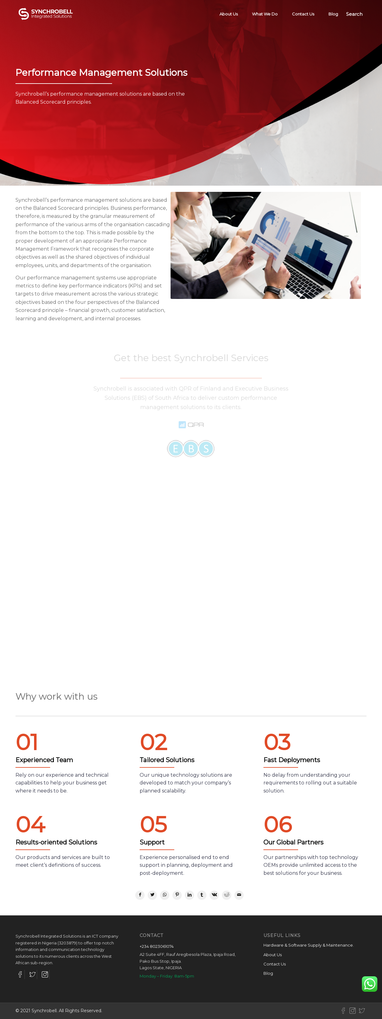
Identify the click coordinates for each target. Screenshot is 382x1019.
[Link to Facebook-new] (343, 1010)
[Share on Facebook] (140, 895)
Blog (268, 973)
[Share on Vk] (214, 895)
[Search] (354, 14)
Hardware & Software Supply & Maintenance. (308, 945)
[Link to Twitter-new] (362, 1010)
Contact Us (274, 963)
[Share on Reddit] (226, 895)
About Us (272, 954)
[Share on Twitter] (152, 895)
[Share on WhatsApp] (164, 895)
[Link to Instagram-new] (352, 1010)
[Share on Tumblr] (201, 895)
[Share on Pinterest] (177, 895)
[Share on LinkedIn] (189, 895)
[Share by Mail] (239, 895)
